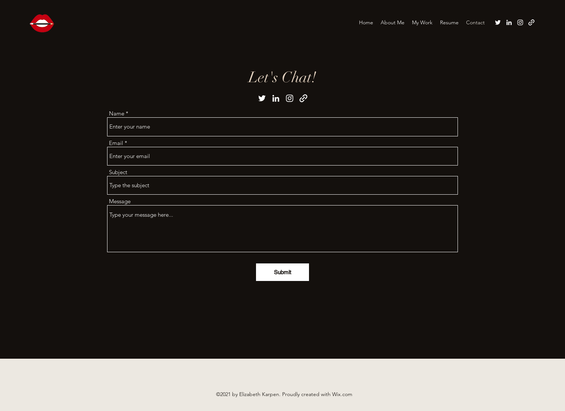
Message (120, 201)
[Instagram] (520, 22)
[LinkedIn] (509, 22)
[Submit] (282, 272)
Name (116, 113)
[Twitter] (498, 22)
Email (116, 143)
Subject (118, 172)
